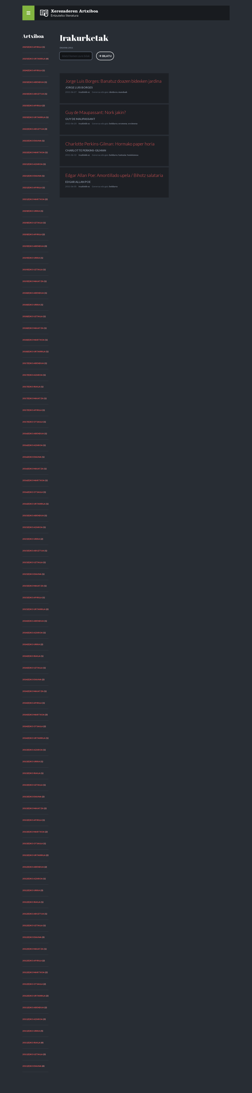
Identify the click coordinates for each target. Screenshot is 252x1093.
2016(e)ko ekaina (31, 457)
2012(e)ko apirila (32, 960)
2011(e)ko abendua (33, 1007)
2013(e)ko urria (31, 761)
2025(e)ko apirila (32, 47)
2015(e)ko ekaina (31, 574)
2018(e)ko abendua (33, 293)
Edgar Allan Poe (78, 181)
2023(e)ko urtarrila (34, 117)
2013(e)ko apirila (32, 820)
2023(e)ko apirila (32, 105)
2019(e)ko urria (31, 257)
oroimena (132, 123)
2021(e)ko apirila (32, 187)
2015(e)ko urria (31, 539)
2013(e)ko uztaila (32, 785)
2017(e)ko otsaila (32, 421)
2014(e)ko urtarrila (34, 738)
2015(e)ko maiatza (33, 585)
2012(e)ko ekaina (31, 937)
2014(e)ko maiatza (33, 691)
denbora (113, 92)
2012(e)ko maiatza (33, 949)
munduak (122, 92)
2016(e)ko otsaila (32, 492)
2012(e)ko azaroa (32, 878)
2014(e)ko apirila (32, 703)
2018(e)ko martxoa (33, 339)
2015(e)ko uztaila (32, 562)
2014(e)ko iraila (31, 656)
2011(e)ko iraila (31, 1042)
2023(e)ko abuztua (33, 93)
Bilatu (131, 56)
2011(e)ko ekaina (31, 1066)
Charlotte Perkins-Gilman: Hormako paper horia (110, 144)
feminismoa (132, 155)
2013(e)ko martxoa (33, 831)
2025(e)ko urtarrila (34, 58)
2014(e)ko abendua (33, 621)
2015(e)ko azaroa (32, 527)
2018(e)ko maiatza (33, 328)
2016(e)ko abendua (33, 433)
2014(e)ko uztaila (32, 667)
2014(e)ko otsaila (32, 726)
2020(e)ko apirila (32, 234)
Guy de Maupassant (80, 119)
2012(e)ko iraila (31, 902)
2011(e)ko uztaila (32, 1054)
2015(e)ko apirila (32, 597)
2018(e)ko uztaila (32, 316)
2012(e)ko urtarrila (34, 995)
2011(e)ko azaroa (32, 1019)
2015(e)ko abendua (33, 515)
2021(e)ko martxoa (33, 199)
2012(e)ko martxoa (33, 972)
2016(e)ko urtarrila (34, 503)
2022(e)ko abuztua (33, 129)
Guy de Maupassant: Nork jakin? (95, 112)
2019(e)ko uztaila (32, 269)
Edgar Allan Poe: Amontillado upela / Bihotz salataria (114, 175)
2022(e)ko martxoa (33, 152)
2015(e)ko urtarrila (34, 609)
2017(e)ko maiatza (33, 398)
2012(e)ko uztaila (32, 925)
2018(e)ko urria (31, 304)
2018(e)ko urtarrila (34, 351)
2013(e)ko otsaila (32, 843)
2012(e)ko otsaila (32, 984)
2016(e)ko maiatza (33, 468)
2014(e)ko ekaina (31, 679)
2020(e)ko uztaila (32, 222)
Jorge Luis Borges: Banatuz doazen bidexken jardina (113, 81)
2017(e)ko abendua (33, 363)
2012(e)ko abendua (33, 867)
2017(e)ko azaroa (32, 375)
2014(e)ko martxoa (33, 714)
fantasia (122, 155)
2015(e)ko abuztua (33, 550)
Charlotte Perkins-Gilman (85, 150)
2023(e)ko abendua (33, 82)
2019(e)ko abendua (33, 246)
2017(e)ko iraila (31, 386)
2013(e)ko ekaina (31, 796)
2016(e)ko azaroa (32, 445)
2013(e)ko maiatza (33, 808)
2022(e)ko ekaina (31, 140)
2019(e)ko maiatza (33, 281)
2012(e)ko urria (31, 890)
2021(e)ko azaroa (32, 164)
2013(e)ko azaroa (32, 749)
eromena (122, 123)
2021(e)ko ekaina (31, 175)
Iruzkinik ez (84, 92)
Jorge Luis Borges (79, 87)
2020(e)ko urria (31, 211)
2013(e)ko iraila (31, 773)
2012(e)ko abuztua (33, 913)
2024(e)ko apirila (32, 70)
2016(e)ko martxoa (33, 480)
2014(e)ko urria (31, 644)
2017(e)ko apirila (32, 410)
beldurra (113, 123)
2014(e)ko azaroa (32, 632)
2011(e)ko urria (31, 1031)
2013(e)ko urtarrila (34, 855)
